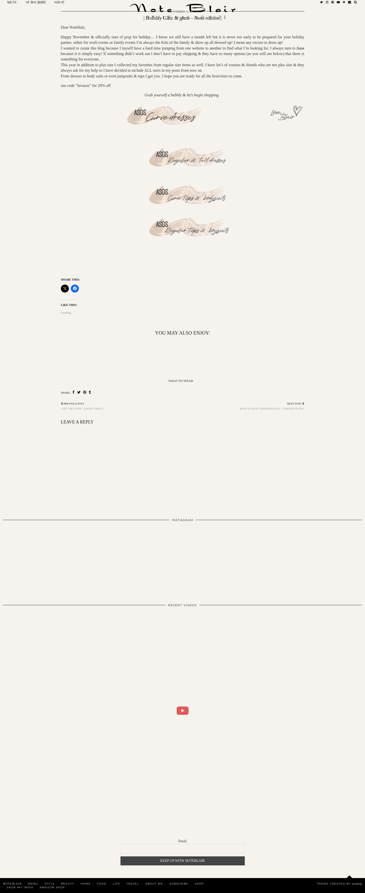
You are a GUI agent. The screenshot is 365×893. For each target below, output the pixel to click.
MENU (33, 883)
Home (86, 883)
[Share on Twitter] (79, 392)
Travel (132, 883)
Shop (199, 883)
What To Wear (180, 381)
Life (116, 883)
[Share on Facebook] (73, 392)
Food (102, 883)
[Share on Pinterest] (85, 392)
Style (50, 883)
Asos (300, 48)
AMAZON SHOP (52, 887)
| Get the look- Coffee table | (82, 406)
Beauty (67, 883)
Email (182, 841)
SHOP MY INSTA (20, 887)
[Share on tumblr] (90, 392)
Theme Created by (339, 883)
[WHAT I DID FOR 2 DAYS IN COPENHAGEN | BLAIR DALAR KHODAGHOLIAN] (182, 710)
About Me (154, 883)
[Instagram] (39, 560)
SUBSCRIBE (178, 883)
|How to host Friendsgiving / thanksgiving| (272, 406)
